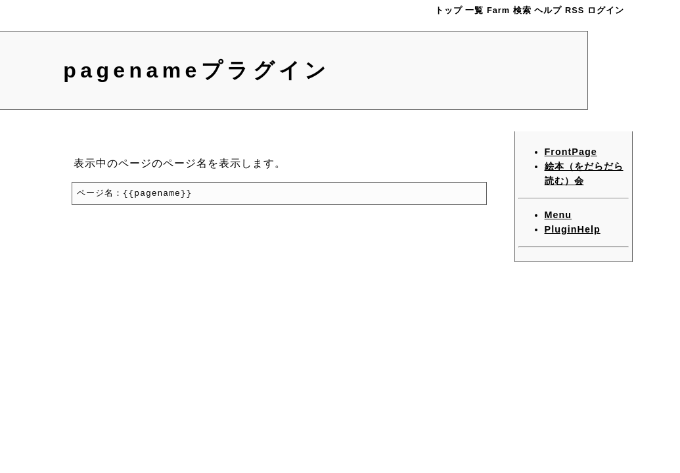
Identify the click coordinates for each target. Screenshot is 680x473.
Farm (498, 10)
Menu (558, 215)
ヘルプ (548, 10)
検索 (522, 10)
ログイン (605, 10)
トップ (449, 10)
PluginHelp (573, 229)
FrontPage (571, 151)
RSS (574, 10)
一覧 (474, 10)
